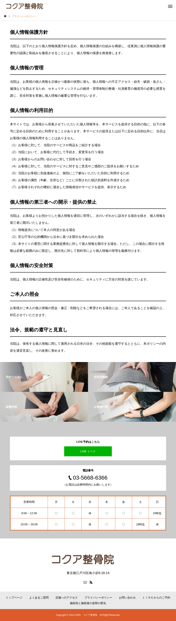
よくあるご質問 (39, 597)
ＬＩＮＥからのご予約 (156, 597)
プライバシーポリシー (98, 597)
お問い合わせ (127, 597)
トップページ (14, 597)
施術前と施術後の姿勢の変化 (88, 603)
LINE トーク (88, 451)
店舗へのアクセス (66, 597)
